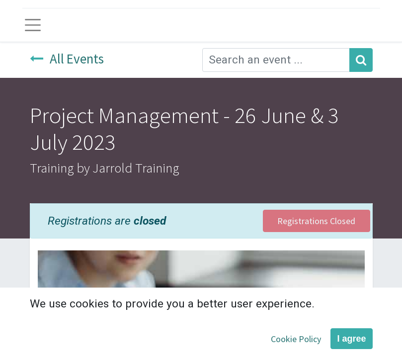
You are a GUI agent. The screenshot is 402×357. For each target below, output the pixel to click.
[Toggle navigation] (33, 25)
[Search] (361, 60)
